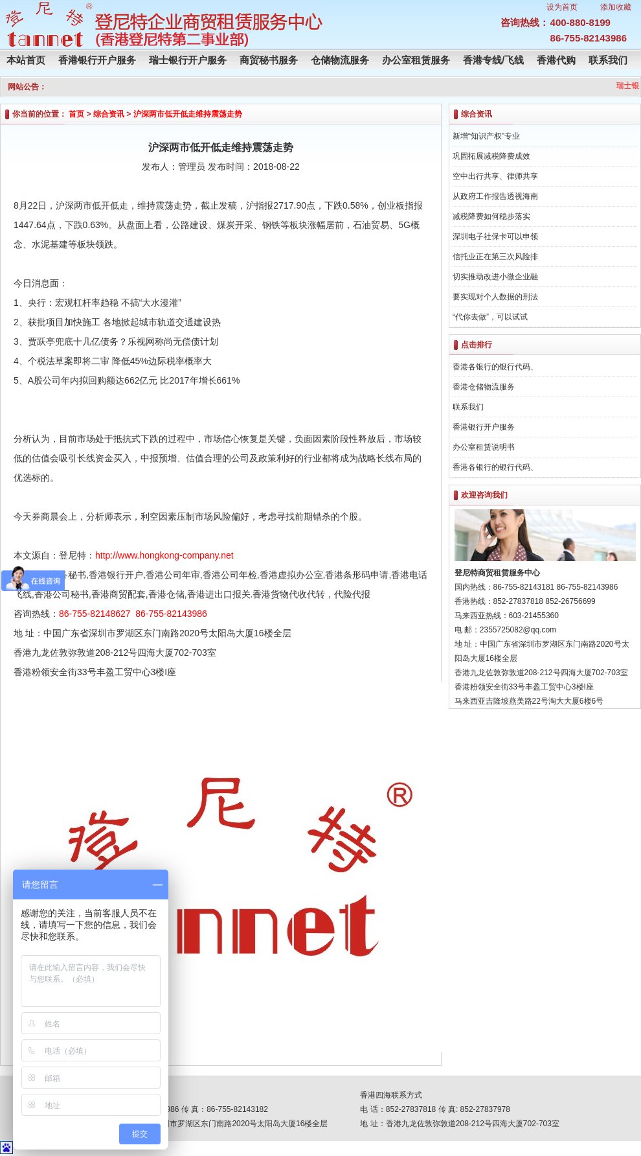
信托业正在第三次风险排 (495, 256)
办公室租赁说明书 (484, 447)
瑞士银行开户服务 (188, 59)
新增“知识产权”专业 (486, 136)
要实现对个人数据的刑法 (495, 296)
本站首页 (25, 59)
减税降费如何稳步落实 (491, 216)
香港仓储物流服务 (484, 386)
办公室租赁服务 (416, 59)
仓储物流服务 (340, 59)
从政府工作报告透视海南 (495, 196)
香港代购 (556, 59)
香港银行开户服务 (97, 59)
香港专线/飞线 (493, 59)
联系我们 (608, 59)
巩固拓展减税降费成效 (491, 156)
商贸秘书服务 (269, 59)
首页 (76, 114)
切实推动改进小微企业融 (495, 276)
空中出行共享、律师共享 (495, 176)
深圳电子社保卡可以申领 (495, 236)
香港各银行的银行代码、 (495, 366)
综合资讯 (108, 114)
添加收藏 (615, 7)
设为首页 (562, 7)
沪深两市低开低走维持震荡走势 (187, 114)
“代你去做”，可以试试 (490, 316)
